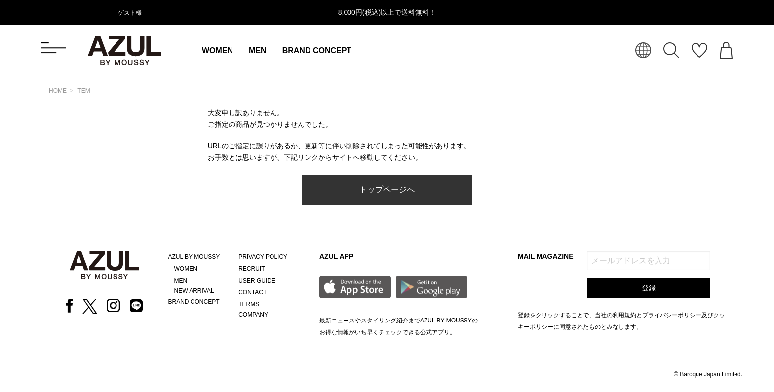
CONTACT (252, 292)
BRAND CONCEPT (316, 50)
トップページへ (387, 189)
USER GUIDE (256, 280)
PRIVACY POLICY (262, 256)
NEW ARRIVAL (194, 290)
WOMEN (217, 50)
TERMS (248, 304)
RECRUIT (251, 268)
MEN (258, 50)
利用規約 (624, 315)
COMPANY (253, 314)
